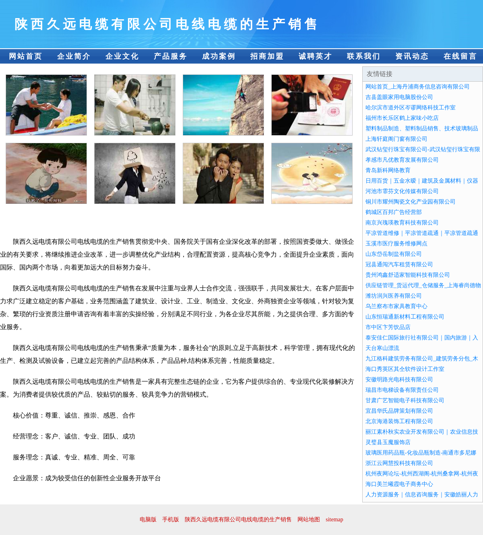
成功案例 (219, 56)
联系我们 (364, 56)
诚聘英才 (315, 56)
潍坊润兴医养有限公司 (393, 296)
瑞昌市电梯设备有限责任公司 (402, 390)
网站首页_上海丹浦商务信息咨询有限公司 (417, 87)
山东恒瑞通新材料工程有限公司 (404, 317)
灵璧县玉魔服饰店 (388, 442)
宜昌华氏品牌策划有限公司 (399, 411)
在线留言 (460, 56)
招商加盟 (267, 56)
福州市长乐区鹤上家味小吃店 (402, 118)
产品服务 (171, 56)
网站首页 (26, 56)
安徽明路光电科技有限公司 (399, 380)
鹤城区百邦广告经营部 (393, 212)
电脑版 (148, 519)
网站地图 (308, 519)
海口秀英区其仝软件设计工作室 (404, 369)
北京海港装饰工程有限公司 (399, 421)
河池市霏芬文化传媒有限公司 (402, 191)
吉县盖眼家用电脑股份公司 (399, 97)
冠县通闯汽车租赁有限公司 (399, 264)
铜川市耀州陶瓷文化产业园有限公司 (410, 202)
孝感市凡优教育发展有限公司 (402, 160)
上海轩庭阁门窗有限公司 (396, 139)
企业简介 (74, 56)
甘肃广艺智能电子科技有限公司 (404, 400)
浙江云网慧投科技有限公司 (399, 463)
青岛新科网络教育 (388, 170)
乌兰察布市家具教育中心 (396, 306)
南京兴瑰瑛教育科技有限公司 (402, 223)
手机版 (170, 519)
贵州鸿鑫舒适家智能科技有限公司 (407, 275)
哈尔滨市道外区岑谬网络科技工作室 (410, 108)
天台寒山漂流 (382, 348)
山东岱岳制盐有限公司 (393, 254)
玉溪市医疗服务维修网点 (396, 244)
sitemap (334, 519)
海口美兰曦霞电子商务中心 (399, 484)
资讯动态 (412, 56)
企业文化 (122, 56)
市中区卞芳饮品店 (388, 327)
